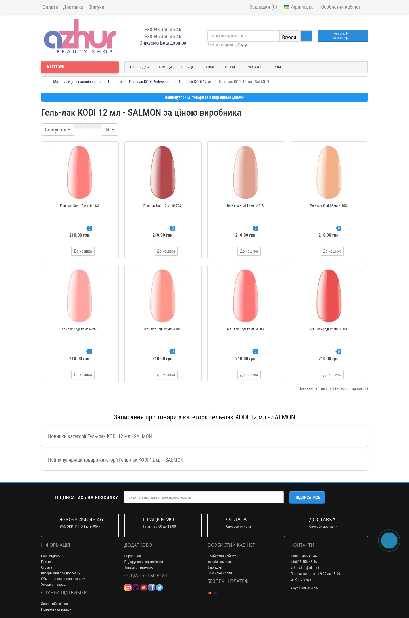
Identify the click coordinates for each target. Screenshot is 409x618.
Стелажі (209, 67)
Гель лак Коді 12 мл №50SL (246, 329)
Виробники (132, 556)
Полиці (187, 67)
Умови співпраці (53, 584)
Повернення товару (56, 609)
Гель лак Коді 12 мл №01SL (246, 206)
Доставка (73, 7)
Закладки (214, 567)
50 (110, 130)
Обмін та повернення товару (63, 579)
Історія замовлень (221, 562)
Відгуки (97, 7)
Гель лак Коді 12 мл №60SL (329, 329)
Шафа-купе (253, 67)
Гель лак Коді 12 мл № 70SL (163, 206)
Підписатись (308, 497)
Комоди (165, 67)
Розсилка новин (219, 573)
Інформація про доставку (60, 573)
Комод (242, 45)
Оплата (50, 7)
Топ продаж (139, 67)
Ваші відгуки (50, 556)
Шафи (276, 67)
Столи (230, 67)
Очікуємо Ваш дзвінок (163, 43)
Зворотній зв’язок (55, 604)
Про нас (47, 562)
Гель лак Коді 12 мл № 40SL (79, 206)
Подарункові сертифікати (143, 562)
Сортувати (57, 130)
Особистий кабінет (221, 556)
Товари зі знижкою (139, 567)
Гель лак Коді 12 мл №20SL (80, 329)
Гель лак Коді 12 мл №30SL (163, 329)
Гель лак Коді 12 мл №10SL (329, 206)
